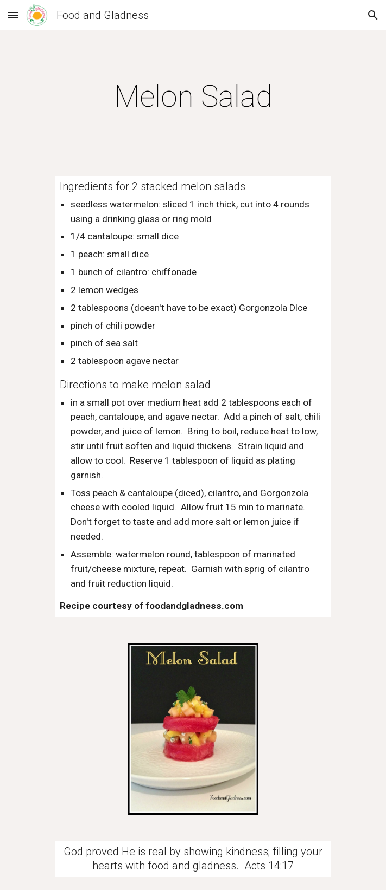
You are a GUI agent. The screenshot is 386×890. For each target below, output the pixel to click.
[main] (193, 96)
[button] (13, 15)
